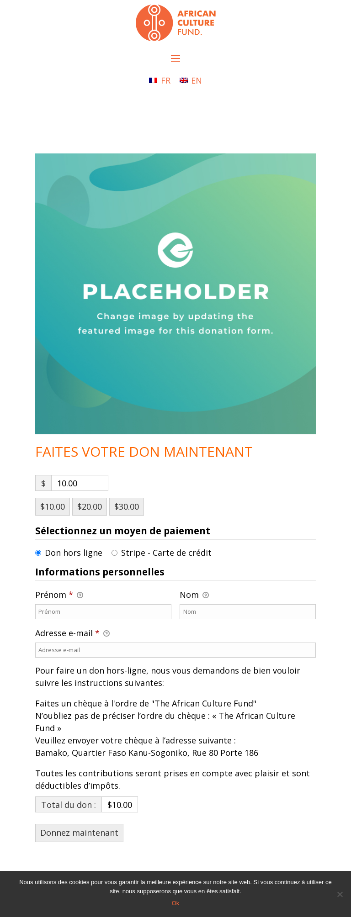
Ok (176, 903)
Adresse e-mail (72, 633)
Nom (194, 595)
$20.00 (89, 506)
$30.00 (126, 506)
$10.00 (52, 506)
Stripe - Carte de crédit (166, 552)
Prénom (59, 595)
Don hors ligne (73, 552)
